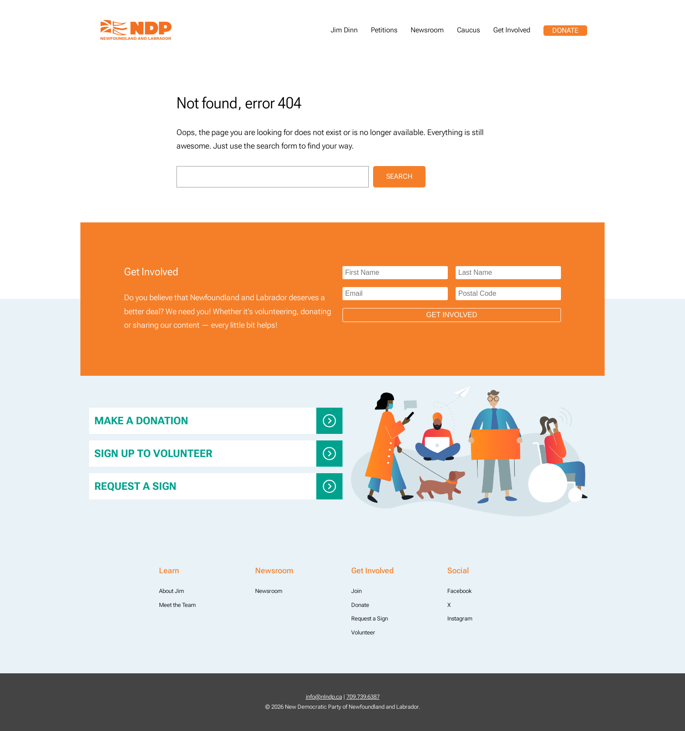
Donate (565, 30)
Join (356, 591)
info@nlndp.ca (324, 696)
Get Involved (451, 315)
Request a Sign (135, 486)
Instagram (459, 618)
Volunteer (363, 632)
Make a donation (141, 421)
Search (399, 176)
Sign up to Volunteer (153, 453)
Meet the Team (177, 605)
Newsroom (268, 591)
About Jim (171, 591)
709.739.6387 (363, 696)
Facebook (459, 591)
